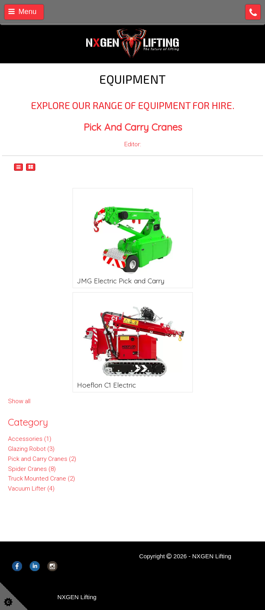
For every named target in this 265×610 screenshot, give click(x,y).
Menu (22, 12)
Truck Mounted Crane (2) (41, 478)
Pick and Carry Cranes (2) (42, 459)
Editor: (132, 144)
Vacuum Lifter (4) (31, 488)
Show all (19, 401)
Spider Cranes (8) (32, 469)
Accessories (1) (29, 438)
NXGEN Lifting (77, 597)
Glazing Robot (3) (31, 448)
